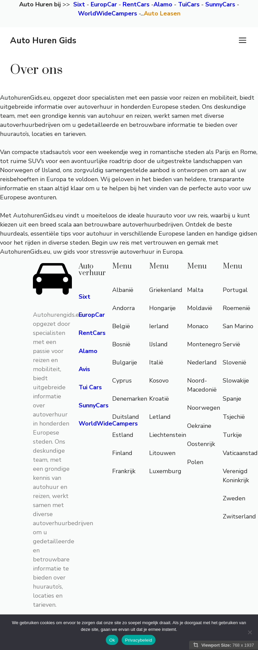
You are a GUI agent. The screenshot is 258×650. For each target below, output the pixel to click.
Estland (122, 435)
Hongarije (162, 308)
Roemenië (236, 308)
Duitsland (125, 417)
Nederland (202, 362)
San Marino (238, 326)
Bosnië (121, 344)
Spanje (232, 399)
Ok (112, 640)
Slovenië (234, 362)
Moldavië (199, 308)
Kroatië (159, 399)
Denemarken (129, 399)
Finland (122, 453)
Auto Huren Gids (43, 40)
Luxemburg (165, 471)
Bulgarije (124, 362)
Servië (231, 344)
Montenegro (204, 344)
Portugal (235, 290)
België (121, 326)
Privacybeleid (138, 640)
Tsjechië (234, 417)
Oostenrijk (201, 444)
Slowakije (236, 381)
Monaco (197, 326)
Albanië (122, 290)
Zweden (234, 498)
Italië (156, 362)
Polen (195, 462)
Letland (160, 417)
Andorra (123, 308)
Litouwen (162, 453)
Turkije (232, 435)
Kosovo (159, 381)
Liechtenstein (167, 435)
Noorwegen (203, 408)
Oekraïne (199, 426)
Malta (195, 290)
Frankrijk (123, 471)
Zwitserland (239, 516)
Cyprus (122, 381)
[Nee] (249, 632)
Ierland (159, 326)
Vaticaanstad (240, 453)
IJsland (158, 344)
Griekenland (165, 290)
